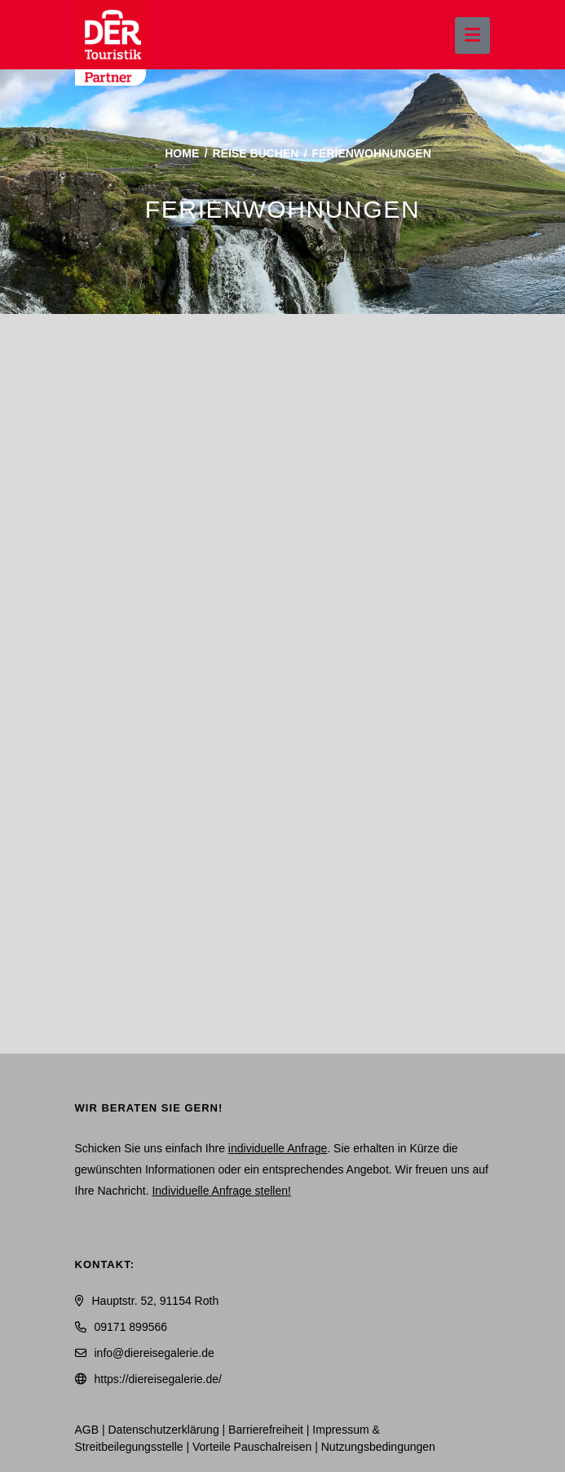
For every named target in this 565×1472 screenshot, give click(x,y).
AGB (87, 1429)
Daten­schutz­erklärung (163, 1429)
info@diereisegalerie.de (154, 1352)
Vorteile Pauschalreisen (251, 1446)
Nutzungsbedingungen (378, 1446)
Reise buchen (255, 153)
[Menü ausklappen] (472, 35)
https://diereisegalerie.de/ (158, 1379)
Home (182, 153)
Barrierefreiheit (265, 1429)
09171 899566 (131, 1326)
